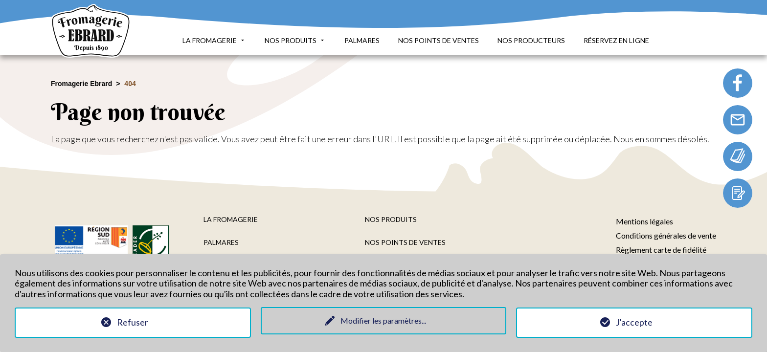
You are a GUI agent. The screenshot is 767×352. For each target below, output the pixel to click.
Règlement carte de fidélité (661, 249)
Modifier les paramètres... (383, 320)
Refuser (132, 322)
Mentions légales (644, 221)
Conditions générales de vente (666, 235)
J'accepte (634, 322)
